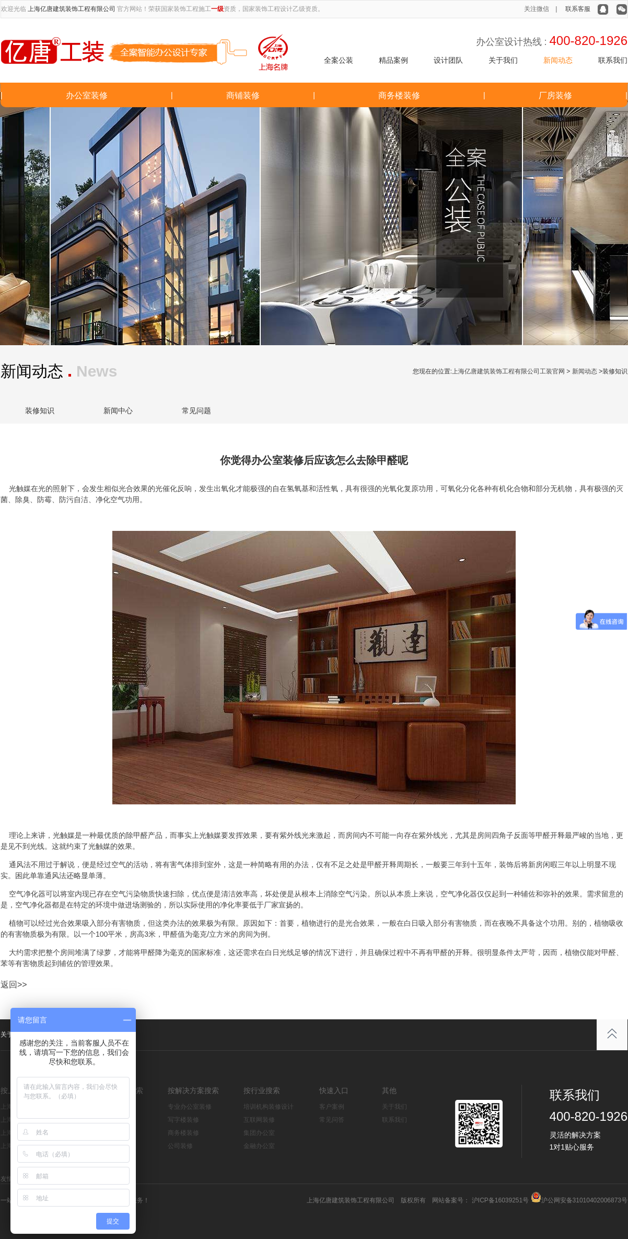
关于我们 (503, 60)
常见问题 (196, 410)
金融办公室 (259, 1146)
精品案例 (393, 60)
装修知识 (39, 410)
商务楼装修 (399, 95)
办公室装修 (87, 95)
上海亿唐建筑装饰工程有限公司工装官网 (508, 371)
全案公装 (338, 60)
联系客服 (577, 9)
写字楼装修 (183, 1119)
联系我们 (612, 60)
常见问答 (331, 1119)
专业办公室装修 (190, 1106)
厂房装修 (555, 95)
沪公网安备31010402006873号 (584, 1200)
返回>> (14, 984)
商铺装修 (243, 95)
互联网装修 (259, 1119)
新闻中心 (118, 410)
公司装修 (180, 1146)
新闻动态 (558, 60)
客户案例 (331, 1106)
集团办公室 (259, 1132)
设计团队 (448, 60)
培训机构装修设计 (268, 1106)
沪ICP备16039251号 (499, 1200)
